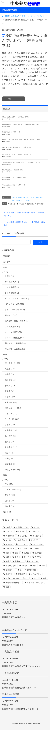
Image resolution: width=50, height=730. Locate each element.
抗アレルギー (17, 200)
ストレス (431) (11, 414)
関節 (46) (7, 256)
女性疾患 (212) (11, 447)
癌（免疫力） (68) (12, 363)
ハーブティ (10, 549)
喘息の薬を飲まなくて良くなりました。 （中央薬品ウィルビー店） (20, 124)
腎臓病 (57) (9, 391)
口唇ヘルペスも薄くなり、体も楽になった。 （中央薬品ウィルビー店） (22, 162)
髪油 (7, 587)
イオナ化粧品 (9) (12, 287)
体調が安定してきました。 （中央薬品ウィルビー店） (17, 154)
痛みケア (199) (11, 315)
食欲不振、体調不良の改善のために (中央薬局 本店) (24, 214)
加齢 (7, 557)
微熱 (7, 561)
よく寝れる (37, 536)
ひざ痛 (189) (10, 425)
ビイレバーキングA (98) (15, 310)
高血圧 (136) (10, 369)
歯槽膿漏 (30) (10, 464)
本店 (32, 197)
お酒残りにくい (22, 527)
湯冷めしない (11, 566)
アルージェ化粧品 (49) (14, 338)
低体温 (26, 553)
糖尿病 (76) (9, 374)
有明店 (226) (10, 495)
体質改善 (40, 204)
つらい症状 (35, 532)
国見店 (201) (10, 501)
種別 (5, 354)
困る (16, 557)
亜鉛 (16, 553)
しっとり (9, 532)
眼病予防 (9, 574)
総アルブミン (36, 574)
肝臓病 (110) (10, 386)
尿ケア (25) (9, 453)
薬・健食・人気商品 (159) (16, 343)
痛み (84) (7, 262)
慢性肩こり (19, 561)
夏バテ (26, 557)
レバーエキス (38, 549)
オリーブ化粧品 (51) (13, 332)
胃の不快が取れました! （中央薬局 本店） (14, 177)
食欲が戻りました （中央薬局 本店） (13, 170)
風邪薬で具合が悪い (13, 583)
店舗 (5, 475)
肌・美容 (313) (11, 436)
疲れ (43, 566)
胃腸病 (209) (10, 397)
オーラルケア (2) (12, 282)
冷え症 (12, 204)
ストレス (27, 200)
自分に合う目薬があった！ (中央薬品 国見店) (24, 223)
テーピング (22, 544)
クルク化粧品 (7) (12, 293)
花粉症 (21, 204)
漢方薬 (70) (9, 442)
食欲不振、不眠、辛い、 (36, 583)
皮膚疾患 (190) (11, 430)
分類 (5, 267)
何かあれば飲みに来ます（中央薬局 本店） (14, 185)
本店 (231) (9, 484)
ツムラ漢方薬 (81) (12, 326)
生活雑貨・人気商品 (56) (15, 349)
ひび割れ (23, 536)
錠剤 (35, 578)
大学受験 (38, 557)
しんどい (21, 532)
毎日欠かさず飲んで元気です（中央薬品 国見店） (16, 117)
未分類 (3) (7, 512)
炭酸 (34, 566)
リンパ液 (23, 549)
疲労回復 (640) (11, 402)
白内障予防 (31, 570)
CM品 (8, 527)
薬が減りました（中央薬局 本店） (11, 132)
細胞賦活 (21, 574)
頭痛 (44, 578)
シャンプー (35, 540)
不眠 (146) (9, 458)
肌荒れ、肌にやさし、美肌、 (17, 578)
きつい (36, 527)
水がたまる (33, 561)
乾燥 (7, 553)
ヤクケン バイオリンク (20, 197)
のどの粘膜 (10, 536)
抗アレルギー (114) (13, 408)
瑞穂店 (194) (10, 506)
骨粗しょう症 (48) (12, 470)
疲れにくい (10, 570)
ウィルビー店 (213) (13, 489)
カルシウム (20, 540)
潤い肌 (24, 566)
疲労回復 (39, 197)
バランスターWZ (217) (14, 304)
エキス (8, 540)
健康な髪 (38, 553)
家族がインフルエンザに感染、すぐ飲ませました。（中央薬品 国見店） (22, 139)
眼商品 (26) (9, 276)
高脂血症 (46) (10, 380)
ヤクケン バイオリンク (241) (17, 298)
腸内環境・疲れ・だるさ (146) (17, 321)
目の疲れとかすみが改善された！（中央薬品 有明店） (17, 147)
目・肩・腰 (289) (12, 419)
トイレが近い (38, 544)
